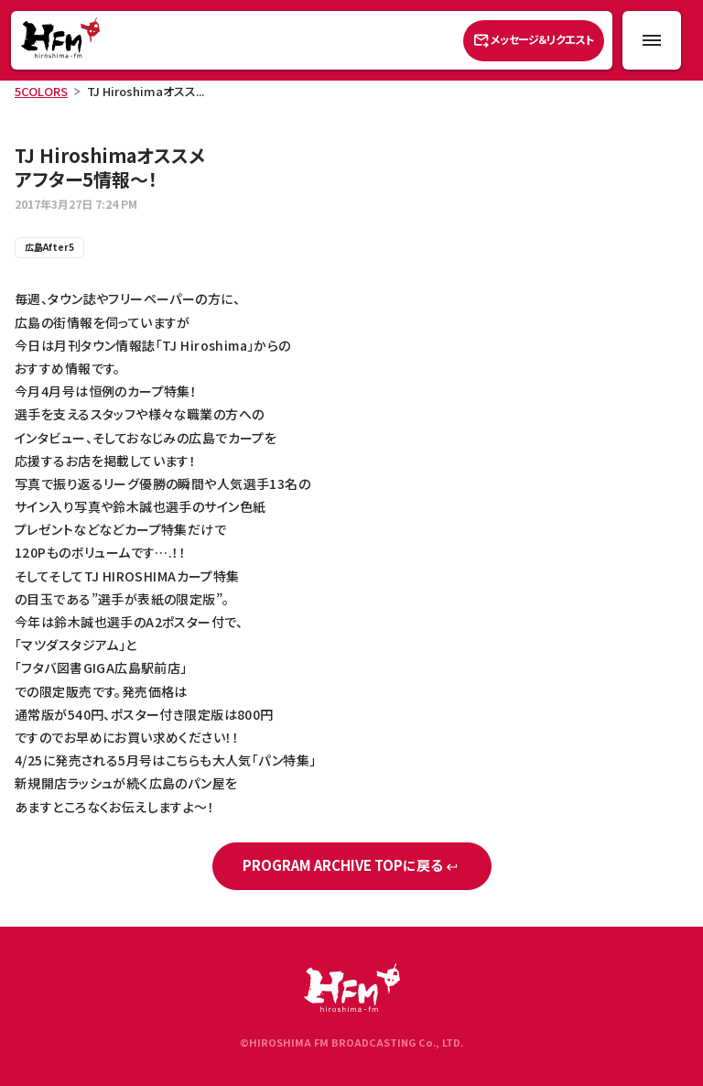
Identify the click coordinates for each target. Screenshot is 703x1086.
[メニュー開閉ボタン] (651, 40)
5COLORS (41, 91)
